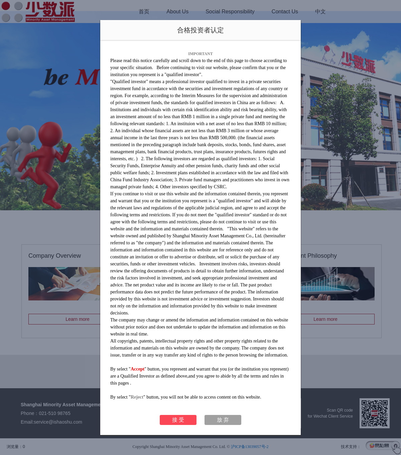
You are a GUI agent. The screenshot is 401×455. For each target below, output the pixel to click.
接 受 (178, 420)
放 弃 (223, 420)
